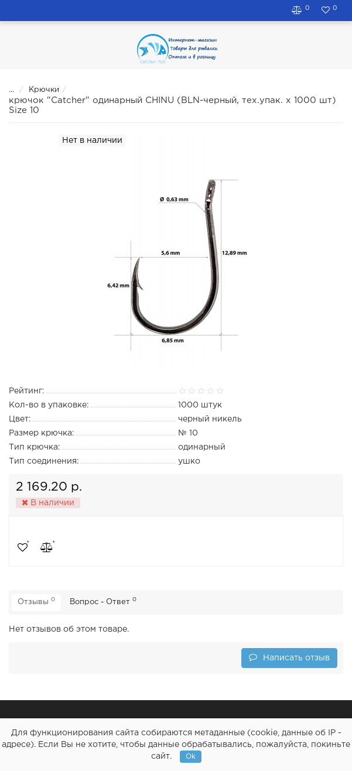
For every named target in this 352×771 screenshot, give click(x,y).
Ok (191, 756)
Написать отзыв (289, 657)
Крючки (36, 90)
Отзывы (36, 601)
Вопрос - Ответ (103, 601)
